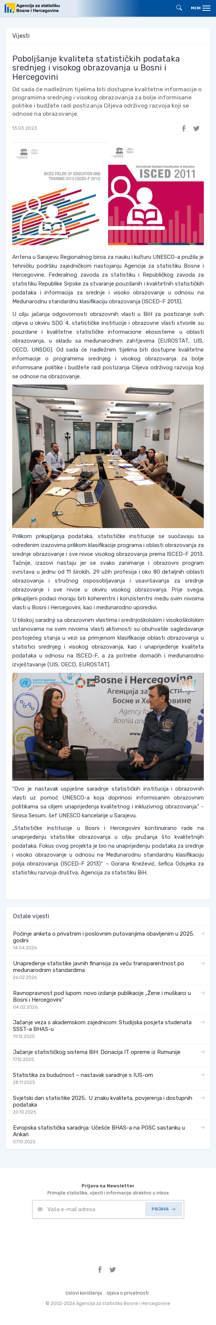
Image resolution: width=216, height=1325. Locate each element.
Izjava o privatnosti (128, 1293)
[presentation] (88, 1236)
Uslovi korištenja (84, 1293)
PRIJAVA (163, 1209)
